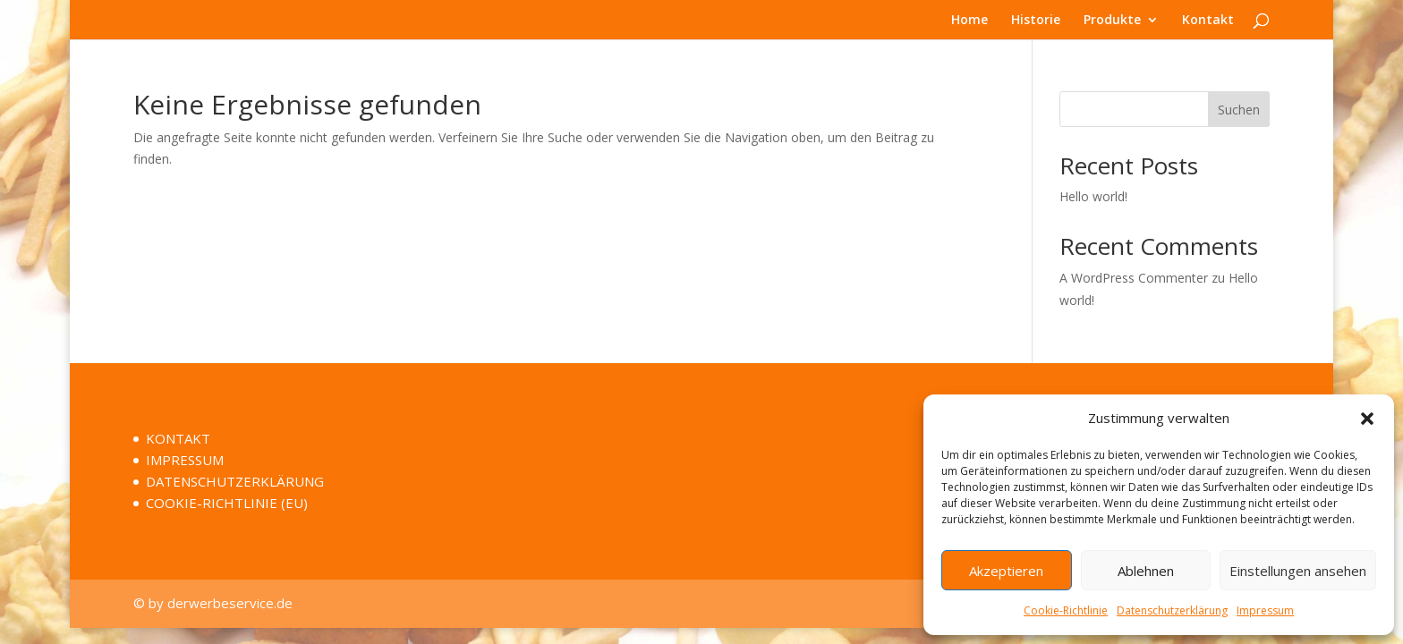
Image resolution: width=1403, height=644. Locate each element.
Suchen (1239, 109)
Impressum (1265, 610)
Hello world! (1093, 196)
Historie (1035, 20)
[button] (1367, 419)
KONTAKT (178, 438)
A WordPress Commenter (1133, 277)
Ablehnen (1146, 571)
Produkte (1112, 20)
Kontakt (1208, 20)
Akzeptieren (1006, 571)
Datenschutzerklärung (1172, 610)
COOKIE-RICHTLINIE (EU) (227, 503)
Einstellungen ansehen (1297, 571)
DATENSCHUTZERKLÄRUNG (235, 481)
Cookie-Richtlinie (1066, 610)
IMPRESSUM (185, 460)
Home (969, 20)
